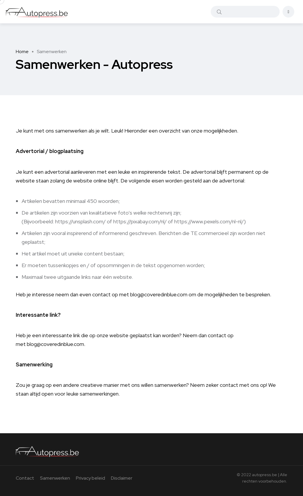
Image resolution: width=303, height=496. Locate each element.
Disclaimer (121, 478)
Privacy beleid (90, 478)
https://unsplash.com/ (80, 221)
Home (22, 51)
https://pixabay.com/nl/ (140, 221)
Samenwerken (55, 478)
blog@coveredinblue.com (158, 294)
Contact (25, 478)
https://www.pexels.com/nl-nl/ (209, 221)
